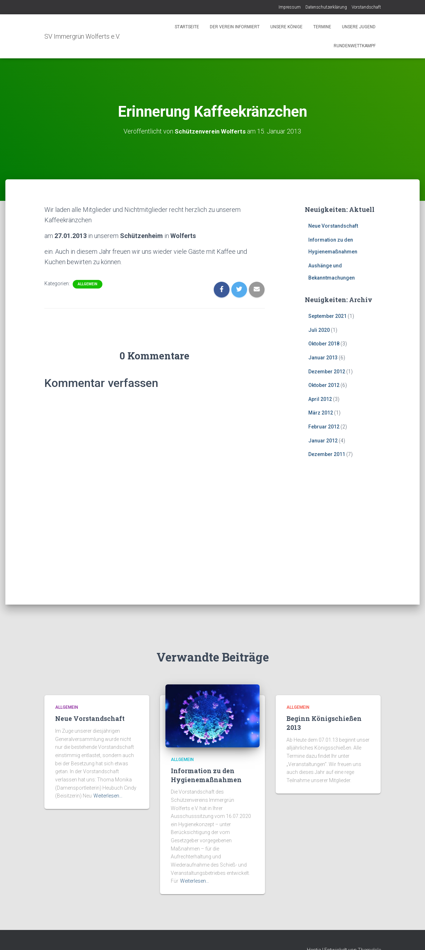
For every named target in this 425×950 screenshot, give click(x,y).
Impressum (290, 7)
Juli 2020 (319, 330)
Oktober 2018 (323, 343)
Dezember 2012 (326, 371)
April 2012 (320, 399)
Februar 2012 (323, 427)
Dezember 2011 (326, 454)
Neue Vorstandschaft (333, 226)
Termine (322, 26)
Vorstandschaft (366, 7)
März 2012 (320, 413)
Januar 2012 (323, 440)
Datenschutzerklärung (326, 7)
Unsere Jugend (359, 26)
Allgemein (87, 284)
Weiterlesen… (107, 795)
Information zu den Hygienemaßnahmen (204, 775)
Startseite (187, 26)
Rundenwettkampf (354, 45)
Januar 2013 (323, 357)
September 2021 (327, 316)
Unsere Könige (286, 26)
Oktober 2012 (323, 385)
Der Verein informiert (235, 26)
